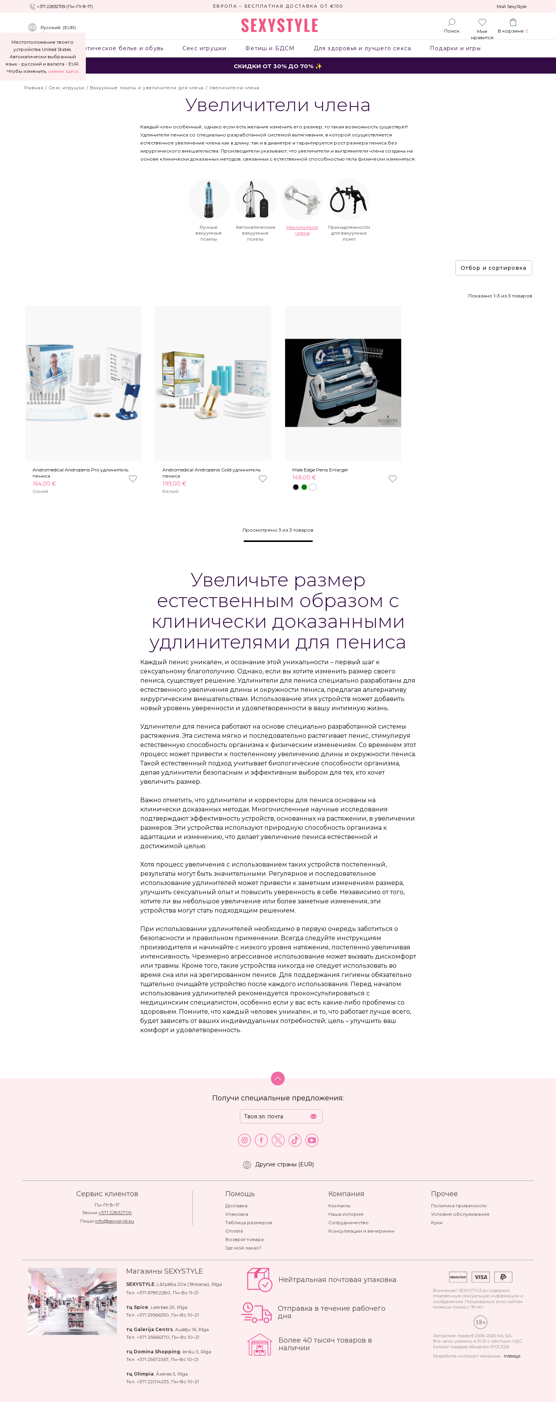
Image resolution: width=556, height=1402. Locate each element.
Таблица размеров (248, 1222)
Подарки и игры (455, 48)
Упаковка (236, 1214)
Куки (437, 1222)
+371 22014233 (153, 1381)
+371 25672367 (153, 1359)
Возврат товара (244, 1239)
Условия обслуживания (460, 1214)
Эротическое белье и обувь (119, 48)
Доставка (236, 1205)
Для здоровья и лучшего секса (362, 48)
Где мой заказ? (243, 1248)
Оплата (234, 1231)
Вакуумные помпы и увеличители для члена (147, 87)
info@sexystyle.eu (114, 1221)
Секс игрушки (204, 48)
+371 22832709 (115, 1212)
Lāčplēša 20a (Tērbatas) (183, 1284)
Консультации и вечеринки (361, 1231)
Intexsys (512, 1356)
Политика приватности (459, 1205)
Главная (34, 87)
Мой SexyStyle (511, 6)
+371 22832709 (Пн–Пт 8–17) (65, 6)
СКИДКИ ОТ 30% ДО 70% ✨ (278, 66)
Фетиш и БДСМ (270, 48)
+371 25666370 (153, 1337)
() (52, 27)
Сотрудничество (348, 1222)
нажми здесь (63, 71)
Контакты (339, 1205)
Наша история (345, 1214)
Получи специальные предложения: (278, 1098)
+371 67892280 (154, 1292)
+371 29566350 (153, 1315)
